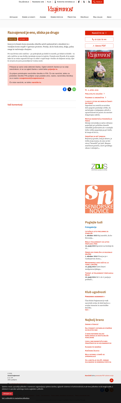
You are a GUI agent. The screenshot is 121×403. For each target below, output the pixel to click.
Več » (87, 310)
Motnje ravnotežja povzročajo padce (98, 120)
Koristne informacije (64, 1)
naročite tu (36, 82)
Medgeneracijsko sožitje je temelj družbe (97, 263)
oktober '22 (23, 39)
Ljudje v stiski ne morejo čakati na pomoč (98, 102)
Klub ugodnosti (95, 292)
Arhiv (109, 17)
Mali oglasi (97, 17)
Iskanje (97, 1)
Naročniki (88, 376)
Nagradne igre (38, 1)
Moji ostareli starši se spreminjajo (95, 355)
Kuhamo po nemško (93, 347)
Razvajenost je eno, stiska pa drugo (33, 32)
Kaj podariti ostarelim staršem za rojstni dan (98, 329)
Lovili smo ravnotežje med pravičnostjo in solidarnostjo (98, 342)
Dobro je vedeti (28, 17)
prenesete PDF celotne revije (104, 376)
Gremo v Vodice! (92, 324)
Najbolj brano (94, 320)
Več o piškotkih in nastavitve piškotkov (15, 398)
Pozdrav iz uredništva (95, 98)
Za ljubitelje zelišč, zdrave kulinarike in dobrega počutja (98, 361)
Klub (49, 1)
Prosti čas (72, 17)
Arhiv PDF (99, 45)
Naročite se (99, 33)
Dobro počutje (57, 17)
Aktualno (14, 17)
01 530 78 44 (99, 39)
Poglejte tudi (94, 222)
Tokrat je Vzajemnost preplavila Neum (99, 274)
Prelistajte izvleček (95, 94)
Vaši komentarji (15, 104)
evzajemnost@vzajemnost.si (31, 78)
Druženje (85, 17)
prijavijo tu (52, 69)
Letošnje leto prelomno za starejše (96, 232)
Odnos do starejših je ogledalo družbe (98, 253)
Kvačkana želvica (92, 351)
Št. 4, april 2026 (91, 90)
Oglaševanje (24, 1)
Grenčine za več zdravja (95, 136)
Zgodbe (43, 17)
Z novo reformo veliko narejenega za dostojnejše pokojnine (97, 335)
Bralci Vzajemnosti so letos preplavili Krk (97, 243)
